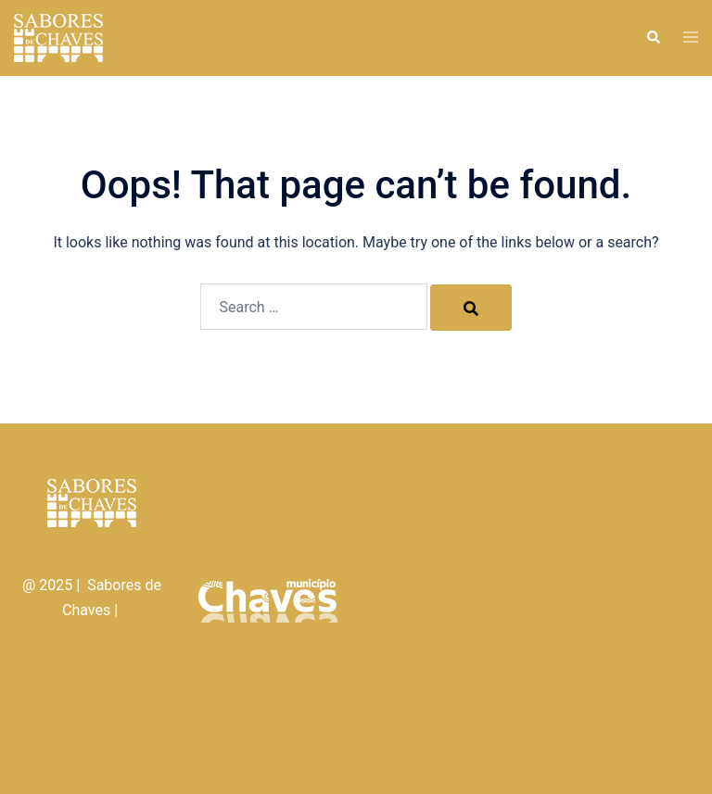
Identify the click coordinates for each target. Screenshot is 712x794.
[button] (652, 38)
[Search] (471, 307)
